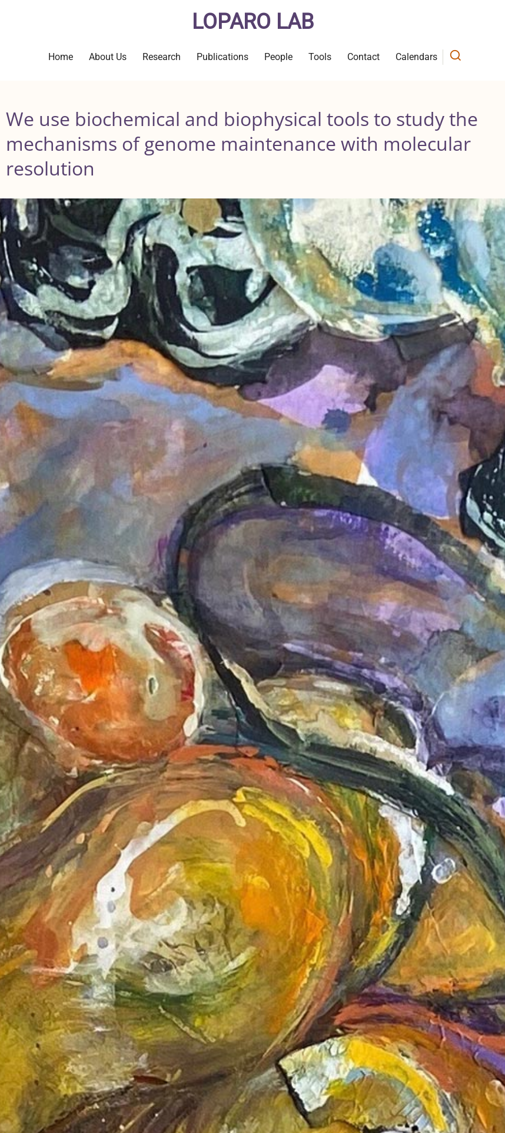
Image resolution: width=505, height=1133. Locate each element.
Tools (319, 56)
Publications (222, 56)
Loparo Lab (253, 21)
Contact (363, 56)
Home (60, 56)
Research (161, 56)
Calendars (416, 56)
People (278, 56)
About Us (108, 56)
